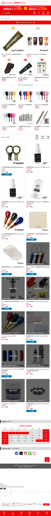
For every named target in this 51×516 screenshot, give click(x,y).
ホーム (3, 18)
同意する (46, 507)
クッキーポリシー (14, 508)
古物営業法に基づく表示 (28, 466)
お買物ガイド (20, 466)
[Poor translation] (4, 489)
